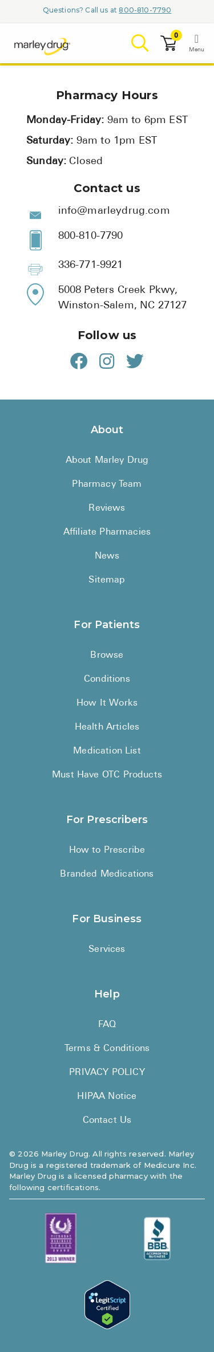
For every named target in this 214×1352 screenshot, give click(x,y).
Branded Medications (107, 874)
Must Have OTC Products (107, 775)
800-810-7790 (145, 10)
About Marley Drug (107, 460)
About (107, 429)
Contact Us (107, 1120)
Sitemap (106, 580)
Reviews (106, 508)
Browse (106, 655)
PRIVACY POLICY (106, 1072)
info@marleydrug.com (114, 211)
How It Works (107, 703)
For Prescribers (107, 819)
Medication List (107, 751)
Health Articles (107, 727)
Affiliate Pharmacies (107, 532)
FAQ (107, 1024)
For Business (107, 919)
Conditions (107, 679)
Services (106, 949)
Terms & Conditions (107, 1048)
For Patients (107, 624)
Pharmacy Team (107, 484)
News (107, 556)
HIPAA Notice (106, 1096)
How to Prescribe (107, 850)
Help (107, 994)
